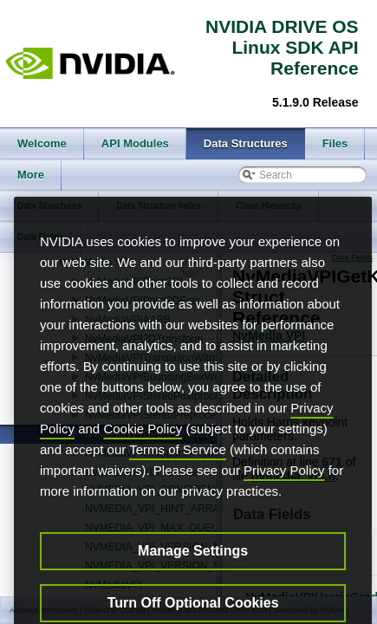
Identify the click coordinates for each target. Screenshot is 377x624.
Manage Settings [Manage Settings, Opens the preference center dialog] (193, 576)
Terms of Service (177, 474)
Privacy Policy (284, 495)
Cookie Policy (142, 453)
